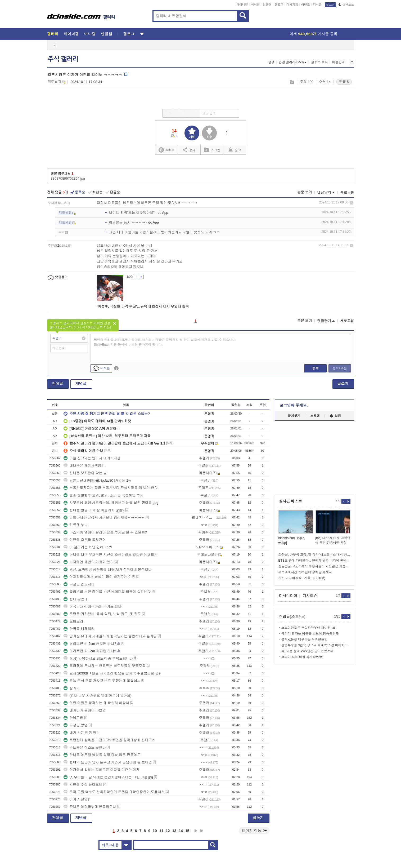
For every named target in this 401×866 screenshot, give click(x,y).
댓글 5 (344, 82)
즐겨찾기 (294, 416)
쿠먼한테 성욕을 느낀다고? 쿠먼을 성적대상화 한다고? (109, 740)
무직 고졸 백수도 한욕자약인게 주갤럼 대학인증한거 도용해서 (114, 792)
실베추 (166, 150)
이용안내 (338, 62)
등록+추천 (339, 368)
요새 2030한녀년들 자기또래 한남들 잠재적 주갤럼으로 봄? (112, 673)
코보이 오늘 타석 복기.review (302, 657)
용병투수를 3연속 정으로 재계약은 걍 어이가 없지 (315, 645)
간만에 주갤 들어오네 (83, 785)
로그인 (330, 4)
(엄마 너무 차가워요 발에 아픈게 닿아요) (98, 696)
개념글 (81, 383)
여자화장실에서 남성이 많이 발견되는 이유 (99, 577)
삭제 (351, 203)
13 (174, 831)
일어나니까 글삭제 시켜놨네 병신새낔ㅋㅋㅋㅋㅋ (104, 517)
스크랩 (291, 82)
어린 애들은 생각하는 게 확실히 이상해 (96, 703)
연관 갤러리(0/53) (293, 62)
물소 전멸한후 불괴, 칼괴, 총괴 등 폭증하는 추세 (103, 495)
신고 (234, 149)
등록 (315, 368)
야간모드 (346, 4)
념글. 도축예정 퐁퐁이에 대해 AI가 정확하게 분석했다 (108, 569)
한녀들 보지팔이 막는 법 (85, 473)
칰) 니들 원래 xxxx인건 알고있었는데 (307, 651)
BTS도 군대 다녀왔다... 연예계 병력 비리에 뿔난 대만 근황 (314, 560)
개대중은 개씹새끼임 (82, 466)
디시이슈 (310, 596)
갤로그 (279, 4)
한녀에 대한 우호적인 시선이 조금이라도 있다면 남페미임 (111, 555)
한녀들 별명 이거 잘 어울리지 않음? (94, 510)
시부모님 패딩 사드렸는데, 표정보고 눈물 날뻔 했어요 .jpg (111, 503)
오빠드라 (73, 621)
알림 (335, 416)
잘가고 (72, 688)
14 (181, 831)
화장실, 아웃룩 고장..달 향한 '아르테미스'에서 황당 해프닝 (314, 555)
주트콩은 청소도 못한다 (85, 747)
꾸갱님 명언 (76, 725)
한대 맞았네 (76, 599)
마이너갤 (242, 4)
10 (155, 831)
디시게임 (292, 4)
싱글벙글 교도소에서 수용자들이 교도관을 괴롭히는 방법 (314, 566)
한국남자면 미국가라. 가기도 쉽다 (92, 607)
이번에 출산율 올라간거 (85, 540)
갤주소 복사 (319, 62)
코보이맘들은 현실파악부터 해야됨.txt (308, 628)
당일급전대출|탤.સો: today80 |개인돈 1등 (98, 480)
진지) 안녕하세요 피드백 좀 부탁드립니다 (98, 658)
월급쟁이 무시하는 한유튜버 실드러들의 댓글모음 (104, 666)
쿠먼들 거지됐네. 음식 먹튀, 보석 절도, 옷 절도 (102, 614)
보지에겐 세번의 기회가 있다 (89, 562)
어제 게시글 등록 (313, 34)
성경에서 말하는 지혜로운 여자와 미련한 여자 (101, 770)
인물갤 (267, 4)
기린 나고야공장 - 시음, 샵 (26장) (301, 578)
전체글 (57, 383)
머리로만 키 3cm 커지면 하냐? (90, 651)
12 (168, 831)
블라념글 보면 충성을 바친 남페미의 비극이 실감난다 (107, 592)
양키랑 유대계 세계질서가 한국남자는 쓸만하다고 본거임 (110, 636)
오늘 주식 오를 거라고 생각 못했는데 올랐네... (102, 681)
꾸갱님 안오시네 (79, 584)
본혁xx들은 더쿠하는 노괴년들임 (304, 639)
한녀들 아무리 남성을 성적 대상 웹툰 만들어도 (102, 755)
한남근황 (73, 718)
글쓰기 (343, 383)
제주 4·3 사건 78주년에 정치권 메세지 (305, 572)
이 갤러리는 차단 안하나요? (88, 547)
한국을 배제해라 (79, 629)
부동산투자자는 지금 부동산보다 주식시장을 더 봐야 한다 (111, 488)
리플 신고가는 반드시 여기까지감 (92, 458)
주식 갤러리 (63, 59)
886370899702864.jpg (68, 178)
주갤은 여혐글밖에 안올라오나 (90, 807)
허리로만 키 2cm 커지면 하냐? (90, 644)
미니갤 (255, 4)
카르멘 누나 (76, 525)
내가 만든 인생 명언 (82, 733)
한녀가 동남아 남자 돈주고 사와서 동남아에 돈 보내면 (108, 762)
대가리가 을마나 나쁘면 (85, 710)
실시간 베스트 (290, 501)
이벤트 (305, 4)
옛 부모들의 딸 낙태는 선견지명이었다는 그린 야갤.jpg (108, 777)
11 (161, 831)
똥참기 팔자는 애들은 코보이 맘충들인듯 (310, 634)
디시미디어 (288, 596)
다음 (195, 831)
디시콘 (317, 4)
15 (187, 831)
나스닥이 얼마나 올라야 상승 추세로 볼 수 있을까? (105, 532)
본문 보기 (304, 192)
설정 (271, 62)
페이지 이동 (254, 830)
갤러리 (52, 34)
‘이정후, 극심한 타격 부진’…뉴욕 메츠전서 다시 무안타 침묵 (143, 306)
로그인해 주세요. (294, 405)
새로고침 (347, 192)
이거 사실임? (76, 799)
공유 (189, 149)
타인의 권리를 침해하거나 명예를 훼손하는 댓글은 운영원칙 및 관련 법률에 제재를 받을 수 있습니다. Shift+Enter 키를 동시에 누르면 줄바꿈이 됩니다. (165, 342)
